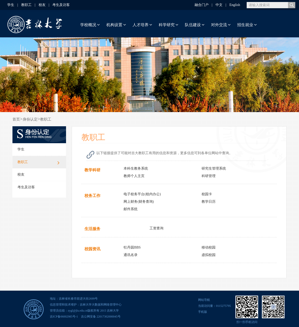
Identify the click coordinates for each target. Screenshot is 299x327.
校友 (42, 5)
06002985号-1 (69, 316)
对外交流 (219, 25)
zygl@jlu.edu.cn (77, 310)
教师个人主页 (134, 176)
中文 (219, 5)
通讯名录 (131, 255)
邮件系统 (131, 209)
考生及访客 (61, 5)
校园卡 (207, 194)
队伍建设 (193, 25)
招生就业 (245, 25)
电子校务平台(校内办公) (142, 194)
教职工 (26, 5)
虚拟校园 (209, 255)
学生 (10, 5)
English (234, 5)
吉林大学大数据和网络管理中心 (101, 304)
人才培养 (141, 25)
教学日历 (209, 201)
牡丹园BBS (132, 247)
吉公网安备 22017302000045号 (100, 316)
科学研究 (167, 25)
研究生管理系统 (214, 168)
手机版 (202, 312)
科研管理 (209, 176)
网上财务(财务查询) (139, 201)
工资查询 (156, 228)
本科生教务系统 (136, 168)
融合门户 (202, 5)
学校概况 (88, 25)
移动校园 (209, 247)
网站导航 (204, 300)
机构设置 (114, 25)
